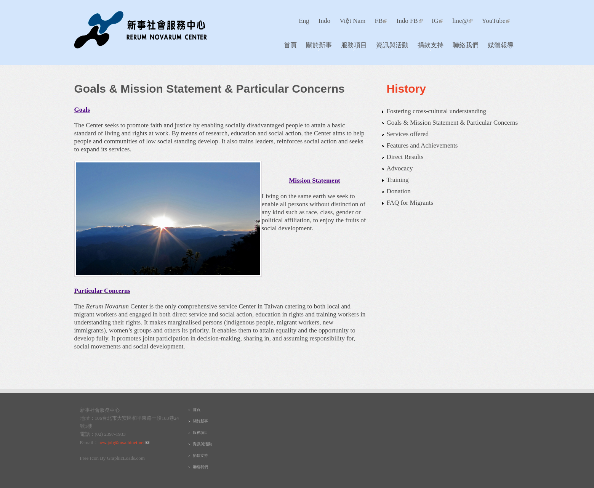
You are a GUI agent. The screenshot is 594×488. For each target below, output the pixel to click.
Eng (304, 20)
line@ (462, 20)
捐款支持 (428, 46)
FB (381, 20)
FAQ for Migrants (410, 202)
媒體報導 (501, 44)
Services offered (408, 134)
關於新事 (317, 46)
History (406, 88)
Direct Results (405, 157)
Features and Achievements (422, 145)
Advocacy (400, 168)
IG (437, 20)
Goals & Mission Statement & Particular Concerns (452, 122)
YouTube (496, 20)
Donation (399, 191)
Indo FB (410, 20)
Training (398, 179)
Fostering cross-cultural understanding (437, 111)
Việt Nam (352, 20)
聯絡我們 (466, 44)
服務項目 (352, 46)
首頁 (290, 44)
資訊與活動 (390, 46)
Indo (324, 20)
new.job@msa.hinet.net (123, 442)
